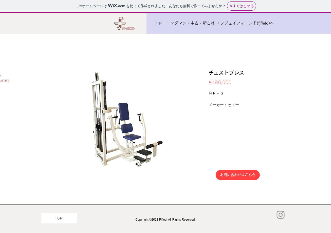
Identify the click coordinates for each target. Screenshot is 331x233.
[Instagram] (280, 214)
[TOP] (59, 218)
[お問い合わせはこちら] (238, 175)
